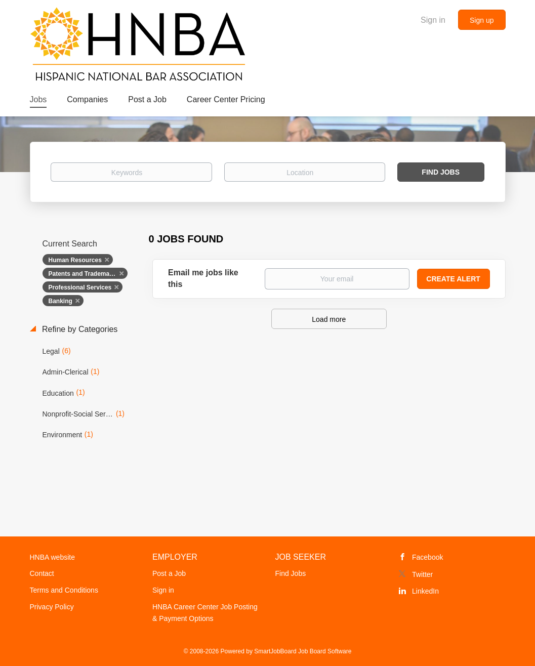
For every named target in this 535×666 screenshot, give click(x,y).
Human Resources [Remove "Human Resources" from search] (75, 260)
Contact (42, 573)
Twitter (422, 574)
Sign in (433, 20)
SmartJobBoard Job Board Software (302, 651)
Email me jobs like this (203, 278)
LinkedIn (425, 591)
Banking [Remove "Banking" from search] (60, 301)
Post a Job (169, 573)
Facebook (427, 557)
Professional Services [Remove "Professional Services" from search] (80, 287)
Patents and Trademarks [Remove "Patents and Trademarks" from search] (84, 273)
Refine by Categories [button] (79, 329)
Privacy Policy (52, 607)
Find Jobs (441, 172)
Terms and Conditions (64, 590)
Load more (329, 319)
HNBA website (52, 557)
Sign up (481, 20)
